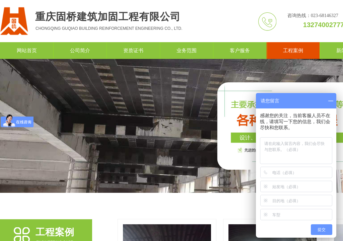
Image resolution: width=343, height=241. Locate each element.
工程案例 (293, 50)
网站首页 (27, 50)
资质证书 (133, 50)
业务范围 (187, 50)
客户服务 (240, 50)
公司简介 (80, 50)
